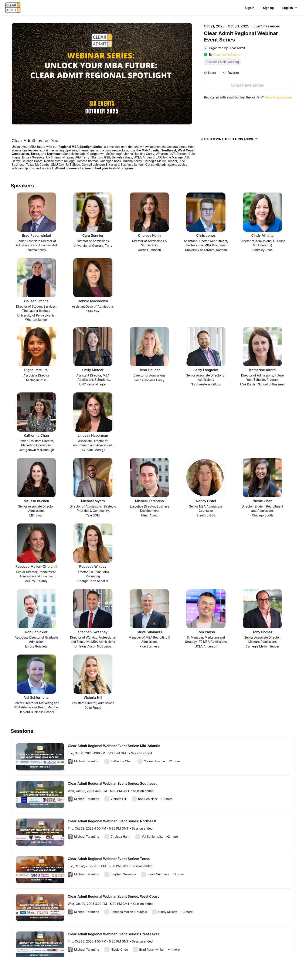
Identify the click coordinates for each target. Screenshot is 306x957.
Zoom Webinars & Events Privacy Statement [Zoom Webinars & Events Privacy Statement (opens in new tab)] (162, 944)
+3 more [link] (167, 668)
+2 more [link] (174, 630)
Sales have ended (248, 85)
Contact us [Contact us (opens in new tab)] (228, 944)
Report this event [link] (25, 915)
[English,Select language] (290, 8)
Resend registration (278, 97)
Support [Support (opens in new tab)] (214, 944)
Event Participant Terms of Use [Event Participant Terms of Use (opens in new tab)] (71, 944)
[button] (231, 72)
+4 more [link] (174, 818)
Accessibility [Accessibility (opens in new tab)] (245, 944)
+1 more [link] (178, 743)
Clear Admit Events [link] (226, 54)
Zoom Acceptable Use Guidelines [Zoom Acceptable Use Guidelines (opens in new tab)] (113, 944)
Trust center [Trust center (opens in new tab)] (199, 944)
